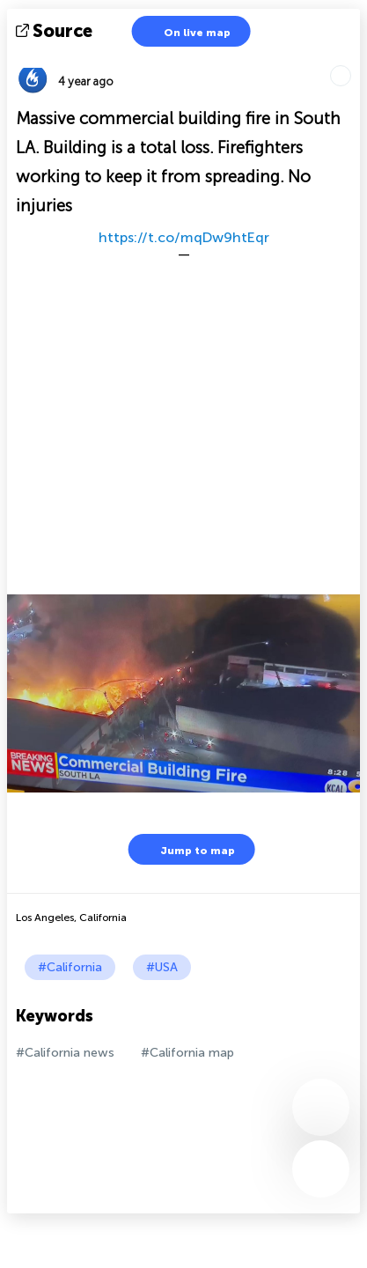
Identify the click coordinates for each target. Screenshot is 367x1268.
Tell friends (352, 57)
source (55, 30)
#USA (162, 967)
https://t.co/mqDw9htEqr (184, 237)
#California (70, 967)
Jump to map (186, 849)
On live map (186, 31)
